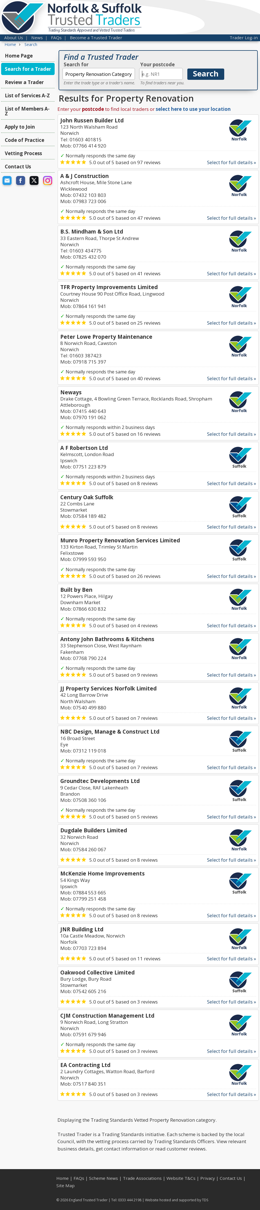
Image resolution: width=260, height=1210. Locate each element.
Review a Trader (24, 82)
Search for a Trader (28, 69)
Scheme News (103, 1178)
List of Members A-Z (27, 111)
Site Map (65, 1185)
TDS (205, 1200)
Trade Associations (142, 1178)
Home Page (19, 55)
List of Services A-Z (27, 95)
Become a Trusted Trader (96, 37)
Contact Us (18, 166)
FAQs (56, 37)
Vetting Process (23, 153)
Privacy (207, 1178)
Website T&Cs (180, 1178)
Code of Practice (24, 140)
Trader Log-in (244, 37)
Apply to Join (20, 127)
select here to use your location (193, 109)
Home (62, 1178)
